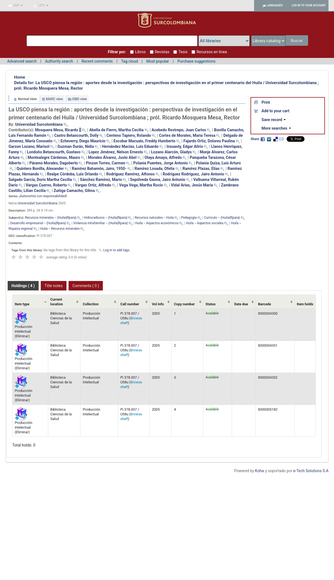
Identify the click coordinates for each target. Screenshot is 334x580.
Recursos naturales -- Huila (154, 218)
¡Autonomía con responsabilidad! (43, 196)
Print (266, 102)
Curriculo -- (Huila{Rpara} (222, 218)
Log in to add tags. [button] (116, 250)
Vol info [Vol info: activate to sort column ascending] (158, 304)
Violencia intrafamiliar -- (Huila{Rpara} (100, 223)
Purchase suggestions (196, 61)
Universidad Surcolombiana (38, 203)
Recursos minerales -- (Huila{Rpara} (50, 218)
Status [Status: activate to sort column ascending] (211, 304)
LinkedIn (269, 139)
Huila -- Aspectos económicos (157, 223)
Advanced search (22, 61)
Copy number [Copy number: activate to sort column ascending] (184, 304)
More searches (276, 128)
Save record (274, 119)
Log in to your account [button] (309, 5)
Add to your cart (275, 111)
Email (281, 139)
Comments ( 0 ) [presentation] (85, 286)
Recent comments (97, 61)
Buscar (297, 40)
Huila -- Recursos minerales (60, 229)
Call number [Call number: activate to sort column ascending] (129, 304)
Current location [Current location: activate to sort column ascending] (56, 301)
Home (19, 77)
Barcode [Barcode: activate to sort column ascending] (264, 304)
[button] (16, 5)
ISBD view (79, 99)
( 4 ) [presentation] (23, 286)
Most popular (157, 61)
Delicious (275, 139)
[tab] (23, 286)
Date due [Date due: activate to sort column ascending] (241, 304)
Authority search (59, 61)
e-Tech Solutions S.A (310, 471)
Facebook (262, 139)
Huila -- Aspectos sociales (204, 223)
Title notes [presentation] (54, 286)
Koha (259, 471)
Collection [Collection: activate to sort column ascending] (90, 304)
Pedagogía (188, 218)
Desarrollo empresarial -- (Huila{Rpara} (38, 223)
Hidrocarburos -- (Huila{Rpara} (105, 218)
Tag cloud (129, 61)
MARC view (54, 99)
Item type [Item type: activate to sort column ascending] (22, 304)
